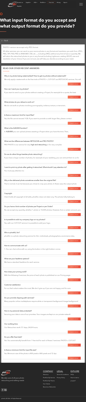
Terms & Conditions (63, 374)
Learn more (74, 84)
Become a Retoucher (49, 387)
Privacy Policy (61, 378)
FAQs (72, 374)
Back (4, 40)
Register (19, 6)
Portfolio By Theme (49, 381)
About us (45, 374)
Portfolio (42, 2)
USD (35, 2)
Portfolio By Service (49, 378)
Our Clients (46, 384)
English (28, 2)
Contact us (20, 2)
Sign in (65, 2)
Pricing (58, 2)
